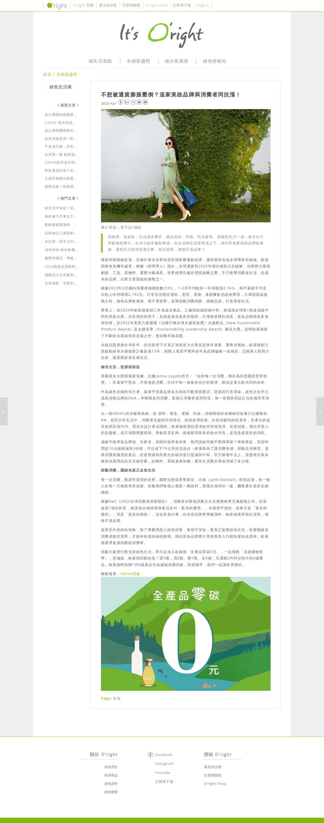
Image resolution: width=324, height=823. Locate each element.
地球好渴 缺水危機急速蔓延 (67, 249)
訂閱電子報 (182, 5)
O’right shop (157, 5)
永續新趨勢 (67, 74)
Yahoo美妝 (130, 573)
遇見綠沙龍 (108, 5)
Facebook (164, 754)
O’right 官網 (83, 5)
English (202, 5)
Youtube (163, 772)
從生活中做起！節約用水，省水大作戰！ (77, 208)
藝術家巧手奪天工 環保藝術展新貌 (74, 216)
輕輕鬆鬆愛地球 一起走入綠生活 (72, 224)
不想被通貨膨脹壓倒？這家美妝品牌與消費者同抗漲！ (171, 94)
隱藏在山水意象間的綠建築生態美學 (74, 274)
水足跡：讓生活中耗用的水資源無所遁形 (77, 241)
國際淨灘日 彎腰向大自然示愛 (70, 258)
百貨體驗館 (132, 5)
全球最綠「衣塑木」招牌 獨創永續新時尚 (78, 283)
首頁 (47, 74)
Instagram (164, 763)
